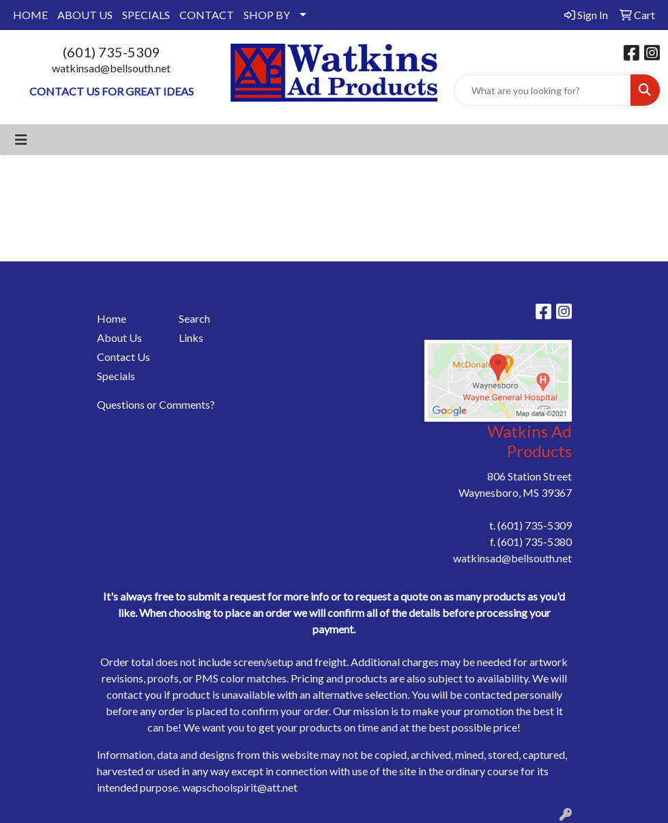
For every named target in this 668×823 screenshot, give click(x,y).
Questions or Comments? (156, 404)
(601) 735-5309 (111, 52)
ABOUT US (85, 14)
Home (111, 318)
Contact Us (123, 356)
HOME (30, 14)
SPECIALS (146, 14)
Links (191, 337)
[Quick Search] (542, 90)
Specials (116, 375)
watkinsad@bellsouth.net (111, 67)
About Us (119, 337)
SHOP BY (267, 14)
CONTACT (206, 14)
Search (194, 318)
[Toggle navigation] (21, 139)
